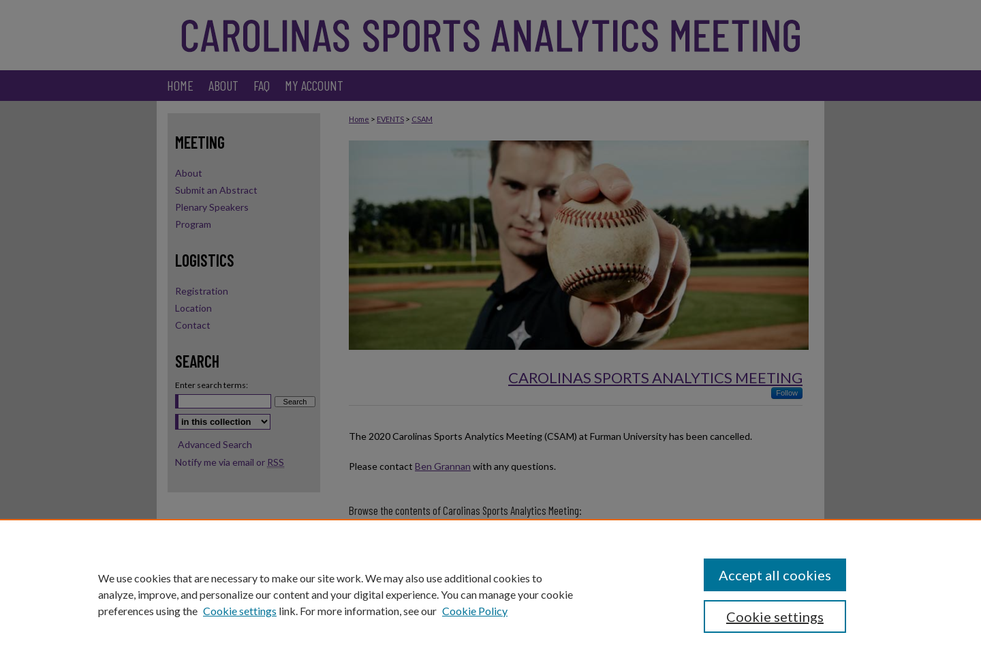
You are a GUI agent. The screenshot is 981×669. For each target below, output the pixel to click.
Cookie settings (240, 610)
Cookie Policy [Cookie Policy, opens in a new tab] (475, 610)
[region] (490, 594)
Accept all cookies (775, 575)
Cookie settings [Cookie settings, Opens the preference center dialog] (775, 616)
